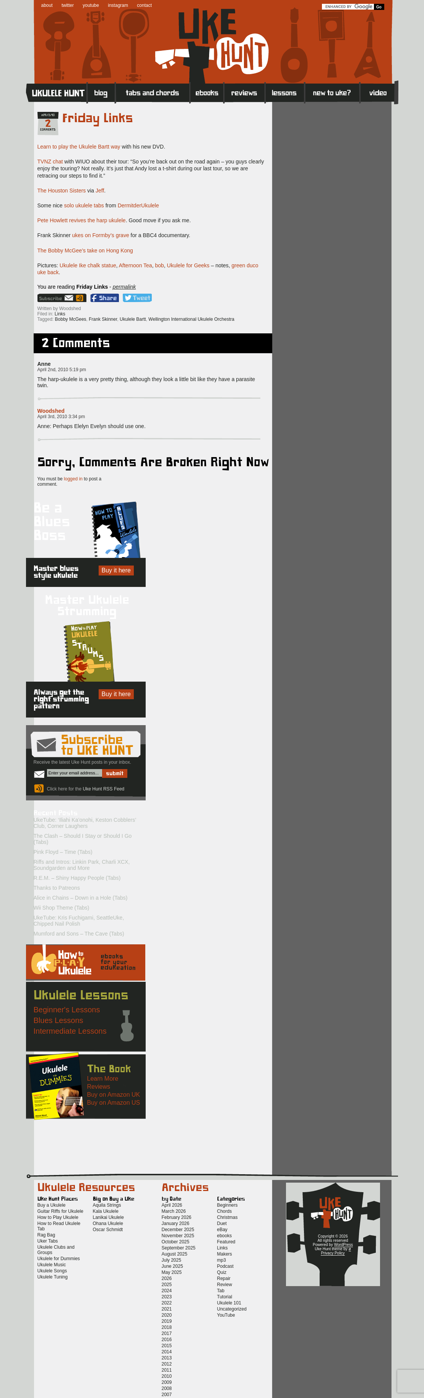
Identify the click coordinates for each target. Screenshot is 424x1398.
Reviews (244, 92)
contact (144, 5)
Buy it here (116, 570)
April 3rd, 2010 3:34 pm (61, 416)
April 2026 (172, 1205)
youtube (91, 5)
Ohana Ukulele (108, 1223)
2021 (167, 1309)
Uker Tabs (47, 1241)
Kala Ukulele (106, 1211)
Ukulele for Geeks (188, 265)
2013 (167, 1358)
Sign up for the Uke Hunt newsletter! (56, 298)
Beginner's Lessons (67, 1009)
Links (60, 314)
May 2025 (172, 1272)
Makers (224, 1254)
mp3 (221, 1260)
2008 (167, 1388)
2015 (167, 1345)
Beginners (227, 1205)
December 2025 (178, 1229)
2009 (167, 1382)
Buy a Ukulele (51, 1205)
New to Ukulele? (332, 92)
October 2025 (176, 1241)
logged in (73, 479)
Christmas (227, 1217)
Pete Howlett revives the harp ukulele (81, 220)
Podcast (225, 1266)
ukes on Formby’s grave (100, 235)
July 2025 (171, 1260)
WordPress (343, 1245)
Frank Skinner (103, 319)
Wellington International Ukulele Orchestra (191, 319)
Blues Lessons (58, 1020)
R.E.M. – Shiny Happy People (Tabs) (77, 878)
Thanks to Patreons (57, 888)
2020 (167, 1315)
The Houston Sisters (61, 190)
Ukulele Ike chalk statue (88, 265)
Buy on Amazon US (113, 1102)
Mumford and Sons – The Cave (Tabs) (79, 934)
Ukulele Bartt (133, 319)
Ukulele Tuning (52, 1277)
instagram (118, 5)
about (47, 5)
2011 (167, 1370)
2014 (167, 1351)
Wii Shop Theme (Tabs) (61, 908)
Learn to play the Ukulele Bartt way (78, 147)
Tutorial (224, 1296)
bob (159, 265)
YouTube (226, 1315)
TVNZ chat (50, 161)
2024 (167, 1290)
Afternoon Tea (135, 265)
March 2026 (174, 1211)
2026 (167, 1278)
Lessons (285, 92)
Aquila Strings (107, 1205)
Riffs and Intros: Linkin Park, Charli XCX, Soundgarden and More (82, 865)
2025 (167, 1284)
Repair (224, 1278)
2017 (167, 1333)
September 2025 (179, 1248)
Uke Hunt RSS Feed (80, 298)
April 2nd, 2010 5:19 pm (61, 369)
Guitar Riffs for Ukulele (60, 1211)
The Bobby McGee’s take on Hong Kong (85, 250)
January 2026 (176, 1223)
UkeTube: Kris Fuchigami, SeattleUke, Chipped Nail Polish (79, 921)
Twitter (137, 298)
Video (379, 92)
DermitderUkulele (138, 205)
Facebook (104, 298)
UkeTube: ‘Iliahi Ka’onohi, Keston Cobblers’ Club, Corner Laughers (85, 823)
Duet (222, 1223)
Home (56, 92)
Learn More (103, 1078)
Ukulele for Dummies (58, 1258)
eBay (222, 1229)
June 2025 (172, 1266)
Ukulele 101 (229, 1303)
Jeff (100, 190)
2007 (167, 1394)
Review (224, 1284)
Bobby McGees (70, 319)
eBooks (207, 92)
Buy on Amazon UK (113, 1094)
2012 (167, 1364)
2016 (167, 1339)
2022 (167, 1303)
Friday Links (97, 118)
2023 (167, 1296)
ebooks (224, 1235)
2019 (167, 1321)
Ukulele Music (51, 1264)
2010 (167, 1376)
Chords (224, 1211)
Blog (101, 92)
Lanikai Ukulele (108, 1217)
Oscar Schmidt (108, 1229)
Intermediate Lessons (70, 1031)
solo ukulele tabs (84, 205)
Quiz (222, 1272)
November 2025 (178, 1235)
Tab (220, 1290)
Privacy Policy (332, 1253)
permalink (124, 287)
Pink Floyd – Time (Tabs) (63, 852)
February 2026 (177, 1217)
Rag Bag (46, 1235)
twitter (68, 5)
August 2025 (174, 1254)
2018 (167, 1327)
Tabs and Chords (152, 92)
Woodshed (51, 411)
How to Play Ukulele (57, 1217)
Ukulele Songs (52, 1271)
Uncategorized (232, 1309)
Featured (226, 1241)
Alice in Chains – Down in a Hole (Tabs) (81, 898)
